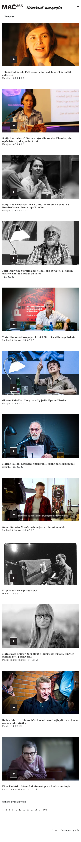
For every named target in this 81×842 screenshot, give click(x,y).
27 (20, 810)
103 (45, 810)
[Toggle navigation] (78, 7)
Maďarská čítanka (12, 340)
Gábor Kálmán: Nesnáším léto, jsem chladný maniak (33, 527)
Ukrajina (7, 78)
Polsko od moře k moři (14, 660)
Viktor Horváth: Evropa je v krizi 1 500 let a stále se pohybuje (38, 337)
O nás (54, 830)
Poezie (6, 726)
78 (36, 810)
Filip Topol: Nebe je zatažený (19, 590)
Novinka (6, 467)
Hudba (6, 594)
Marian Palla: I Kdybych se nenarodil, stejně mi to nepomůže (38, 464)
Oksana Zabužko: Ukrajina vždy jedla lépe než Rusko (34, 400)
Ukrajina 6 (8, 210)
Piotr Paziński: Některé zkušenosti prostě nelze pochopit (36, 786)
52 (28, 810)
